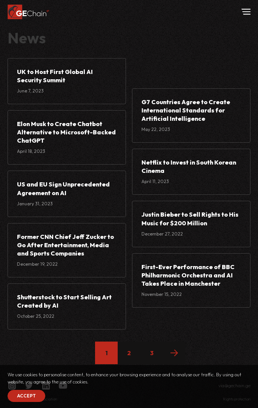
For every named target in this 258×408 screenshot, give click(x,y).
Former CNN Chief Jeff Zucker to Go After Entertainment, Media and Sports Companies (65, 245)
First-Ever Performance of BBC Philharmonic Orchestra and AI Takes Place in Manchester (188, 275)
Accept (26, 396)
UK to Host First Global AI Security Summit (55, 76)
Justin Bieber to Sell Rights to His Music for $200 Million (189, 218)
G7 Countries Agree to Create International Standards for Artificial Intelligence (185, 110)
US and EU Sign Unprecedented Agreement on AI (63, 188)
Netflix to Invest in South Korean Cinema (188, 166)
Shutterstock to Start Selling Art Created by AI (64, 301)
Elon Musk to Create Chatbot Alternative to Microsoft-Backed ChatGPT (66, 132)
